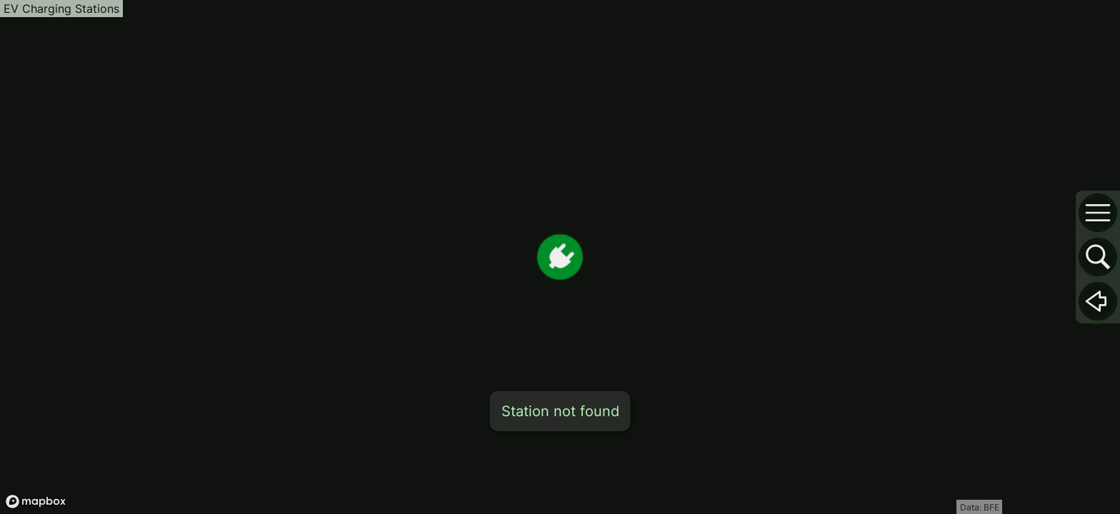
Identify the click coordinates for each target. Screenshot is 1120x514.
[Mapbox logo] (35, 501)
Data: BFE (979, 507)
